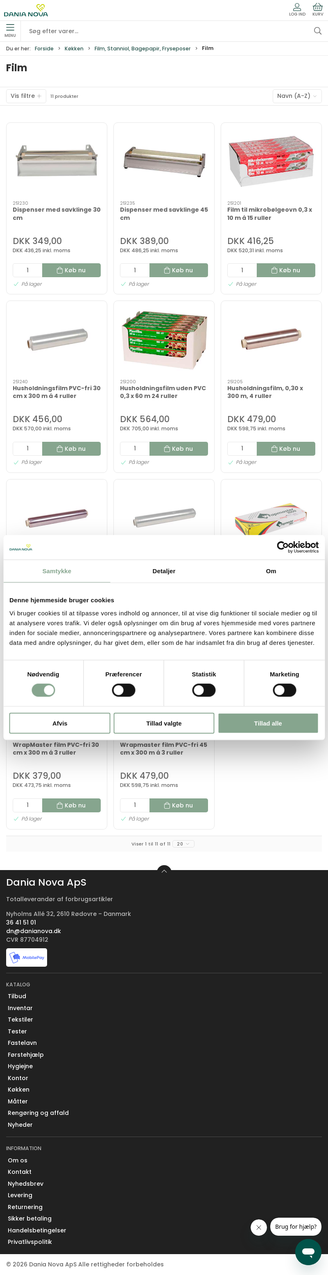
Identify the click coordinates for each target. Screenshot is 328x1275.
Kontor (18, 1078)
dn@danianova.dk (33, 931)
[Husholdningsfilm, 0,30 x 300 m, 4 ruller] (271, 340)
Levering (20, 1195)
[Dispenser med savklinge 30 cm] (57, 162)
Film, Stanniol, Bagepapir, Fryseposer (143, 48)
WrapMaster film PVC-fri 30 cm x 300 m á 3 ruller (56, 749)
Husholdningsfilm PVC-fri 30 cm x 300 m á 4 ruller (57, 392)
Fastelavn (22, 1043)
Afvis (60, 722)
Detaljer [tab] (164, 570)
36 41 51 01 (21, 922)
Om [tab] (271, 570)
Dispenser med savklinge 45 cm (164, 214)
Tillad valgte (163, 722)
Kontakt (20, 1172)
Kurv (317, 10)
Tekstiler (20, 1019)
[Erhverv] (26, 10)
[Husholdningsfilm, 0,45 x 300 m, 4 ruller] (57, 519)
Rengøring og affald (38, 1113)
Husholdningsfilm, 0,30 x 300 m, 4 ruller (265, 392)
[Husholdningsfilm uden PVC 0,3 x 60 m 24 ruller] (164, 340)
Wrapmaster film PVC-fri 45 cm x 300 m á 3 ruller (163, 749)
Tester (17, 1031)
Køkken (74, 48)
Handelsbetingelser (37, 1230)
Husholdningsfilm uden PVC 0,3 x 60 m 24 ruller (163, 392)
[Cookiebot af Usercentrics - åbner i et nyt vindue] (283, 547)
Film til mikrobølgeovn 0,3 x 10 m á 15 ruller (269, 214)
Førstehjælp (26, 1055)
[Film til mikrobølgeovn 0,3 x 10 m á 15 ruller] (271, 162)
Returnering (25, 1207)
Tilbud (17, 996)
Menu (10, 31)
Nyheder (20, 1125)
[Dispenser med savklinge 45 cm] (164, 162)
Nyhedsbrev (25, 1184)
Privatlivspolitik (30, 1242)
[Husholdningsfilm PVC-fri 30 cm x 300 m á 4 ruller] (57, 340)
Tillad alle (268, 722)
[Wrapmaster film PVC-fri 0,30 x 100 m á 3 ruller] (271, 519)
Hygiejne (20, 1066)
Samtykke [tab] (56, 570)
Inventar (20, 1008)
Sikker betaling (30, 1218)
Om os (17, 1160)
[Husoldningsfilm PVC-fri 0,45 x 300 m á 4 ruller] (164, 519)
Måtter (18, 1101)
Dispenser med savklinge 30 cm (57, 214)
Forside (44, 48)
